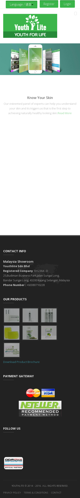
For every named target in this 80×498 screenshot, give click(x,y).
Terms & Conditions (36, 492)
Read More (65, 113)
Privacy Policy (12, 492)
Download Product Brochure (21, 362)
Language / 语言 (21, 4)
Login (67, 4)
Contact (56, 492)
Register (49, 4)
